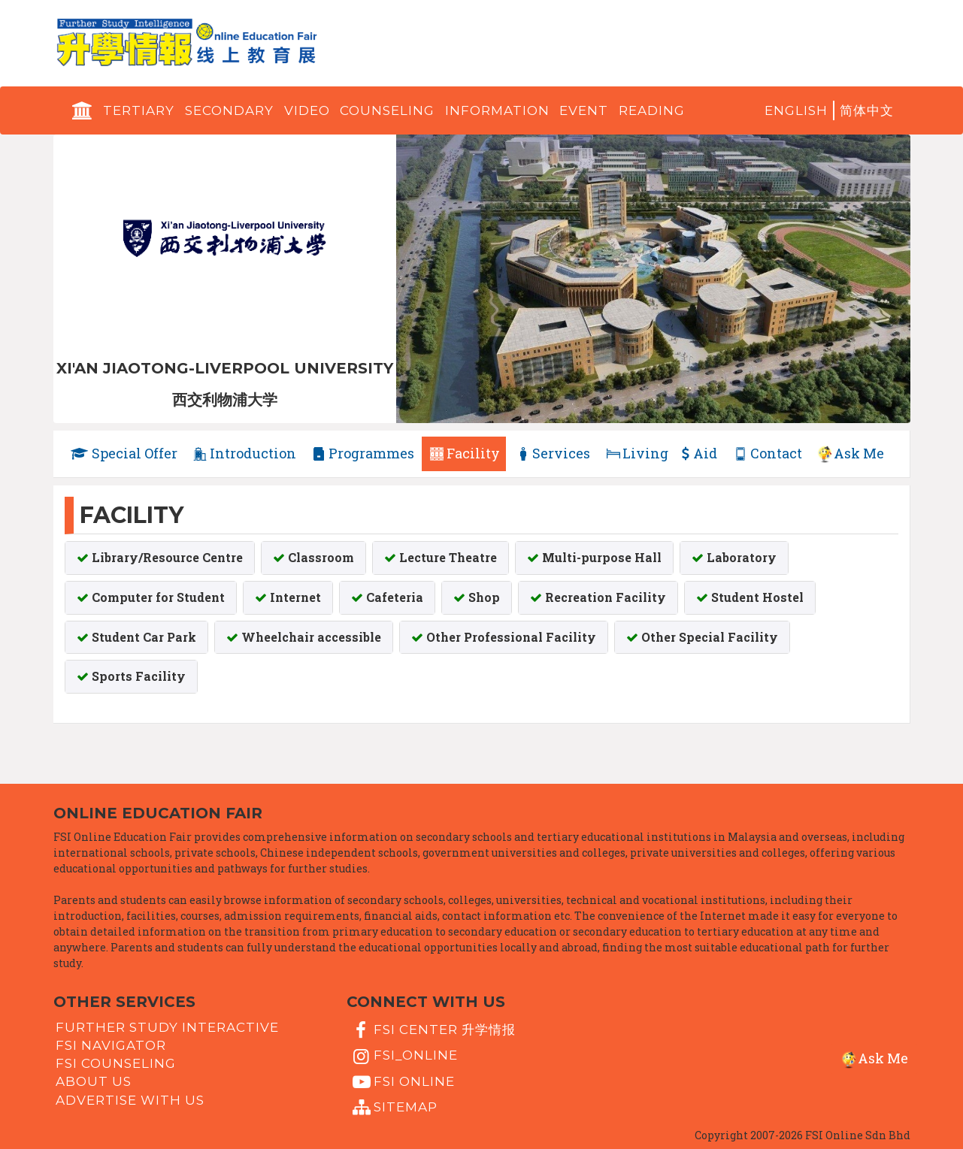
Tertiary (138, 110)
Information (497, 110)
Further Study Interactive (167, 1026)
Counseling (387, 110)
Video (307, 110)
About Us (94, 1081)
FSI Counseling (116, 1063)
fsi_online (404, 1056)
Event (583, 110)
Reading (652, 110)
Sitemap (393, 1107)
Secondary (229, 110)
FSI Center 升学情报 (432, 1030)
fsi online (402, 1082)
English (796, 110)
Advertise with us (130, 1099)
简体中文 (867, 110)
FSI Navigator (111, 1045)
